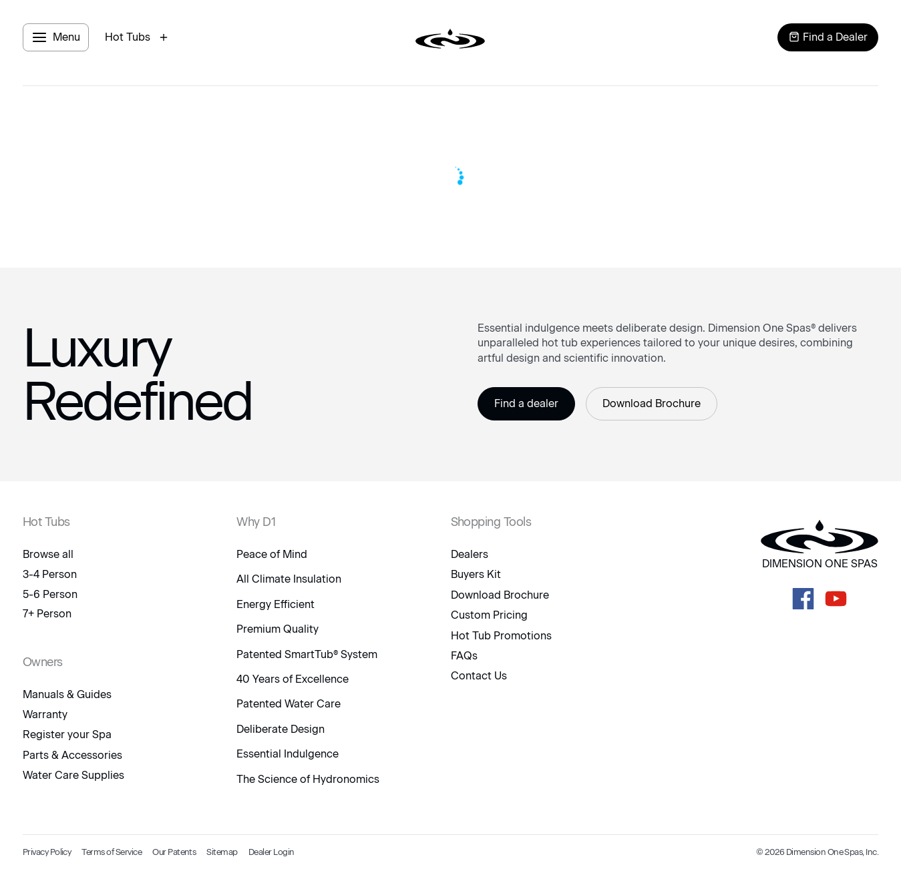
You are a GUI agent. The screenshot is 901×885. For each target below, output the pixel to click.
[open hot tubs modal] (138, 37)
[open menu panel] (56, 37)
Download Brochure (651, 403)
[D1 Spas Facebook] (803, 598)
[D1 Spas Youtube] (836, 598)
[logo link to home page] (450, 37)
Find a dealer (526, 403)
